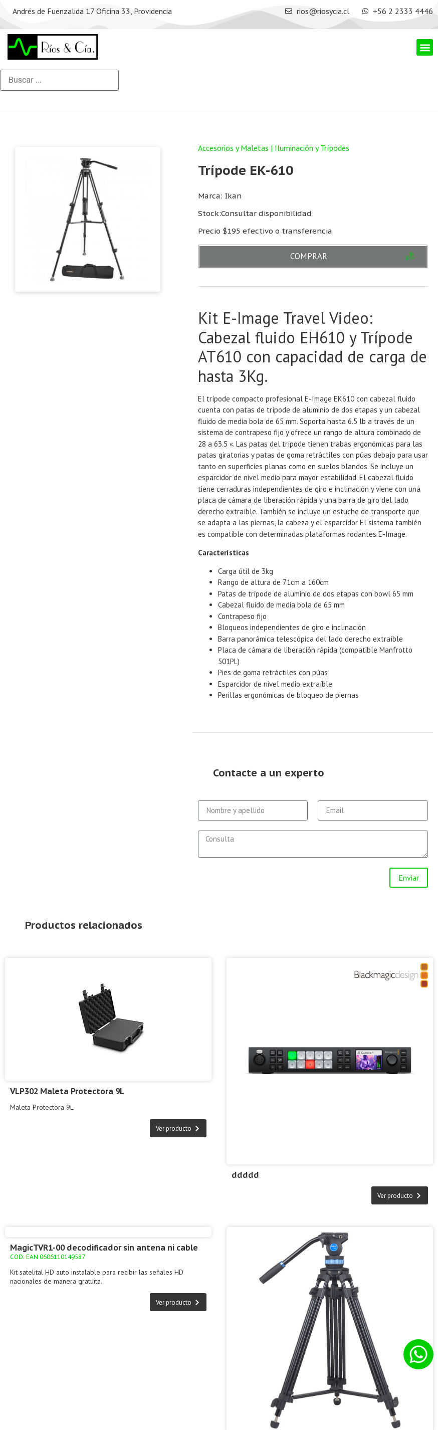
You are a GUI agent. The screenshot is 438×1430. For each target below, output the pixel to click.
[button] (424, 47)
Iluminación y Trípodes (312, 148)
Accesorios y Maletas (233, 148)
